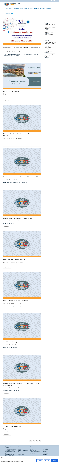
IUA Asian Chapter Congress (12, 426)
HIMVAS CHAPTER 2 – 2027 (49, 47)
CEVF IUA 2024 (32, 449)
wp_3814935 (6, 51)
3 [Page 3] (36, 440)
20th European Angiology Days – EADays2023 (17, 218)
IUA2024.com (32, 448)
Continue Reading (7, 58)
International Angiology (33, 450)
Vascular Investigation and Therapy (35, 451)
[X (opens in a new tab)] (50, 0)
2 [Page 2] (33, 440)
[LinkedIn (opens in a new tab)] (54, 0)
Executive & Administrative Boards (23, 450)
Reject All (47, 460)
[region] (29, 459)
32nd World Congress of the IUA (49, 24)
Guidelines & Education (21, 453)
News (24, 94)
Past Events (19, 51)
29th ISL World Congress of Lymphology (15, 300)
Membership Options (21, 454)
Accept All (54, 460)
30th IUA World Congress (11, 342)
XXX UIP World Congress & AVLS (14, 259)
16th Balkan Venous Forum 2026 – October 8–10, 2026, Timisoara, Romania (49, 22)
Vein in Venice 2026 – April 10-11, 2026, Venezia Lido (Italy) (49, 32)
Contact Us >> (45, 454)
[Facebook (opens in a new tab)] (52, 0)
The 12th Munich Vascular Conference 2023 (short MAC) (21, 177)
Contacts (19, 455)
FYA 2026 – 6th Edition (48, 51)
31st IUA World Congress (11, 91)
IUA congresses (20, 94)
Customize (40, 460)
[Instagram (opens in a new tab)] (53, 0)
